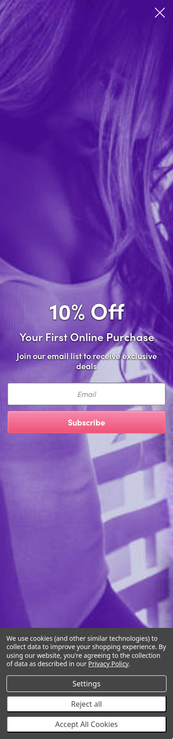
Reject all (86, 704)
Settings (86, 684)
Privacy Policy (108, 663)
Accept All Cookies (86, 724)
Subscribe (86, 422)
